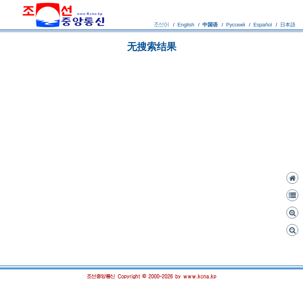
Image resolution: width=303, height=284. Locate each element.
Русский (235, 25)
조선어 (161, 24)
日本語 (288, 25)
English (186, 25)
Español (262, 25)
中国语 (210, 25)
